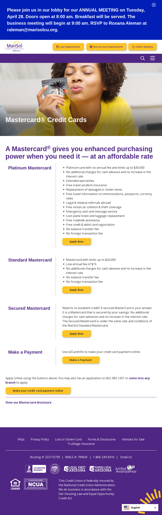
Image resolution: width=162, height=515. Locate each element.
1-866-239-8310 (103, 457)
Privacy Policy (40, 439)
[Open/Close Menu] (152, 58)
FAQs (21, 439)
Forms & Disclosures (102, 439)
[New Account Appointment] (106, 46)
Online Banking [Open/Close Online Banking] (144, 46)
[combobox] (140, 507)
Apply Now (76, 241)
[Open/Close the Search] (143, 58)
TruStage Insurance (81, 444)
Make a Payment (81, 360)
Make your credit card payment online (38, 390)
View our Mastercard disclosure (28, 402)
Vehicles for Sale (133, 439)
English (132, 507)
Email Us (126, 457)
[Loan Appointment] (68, 46)
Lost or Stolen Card (68, 439)
